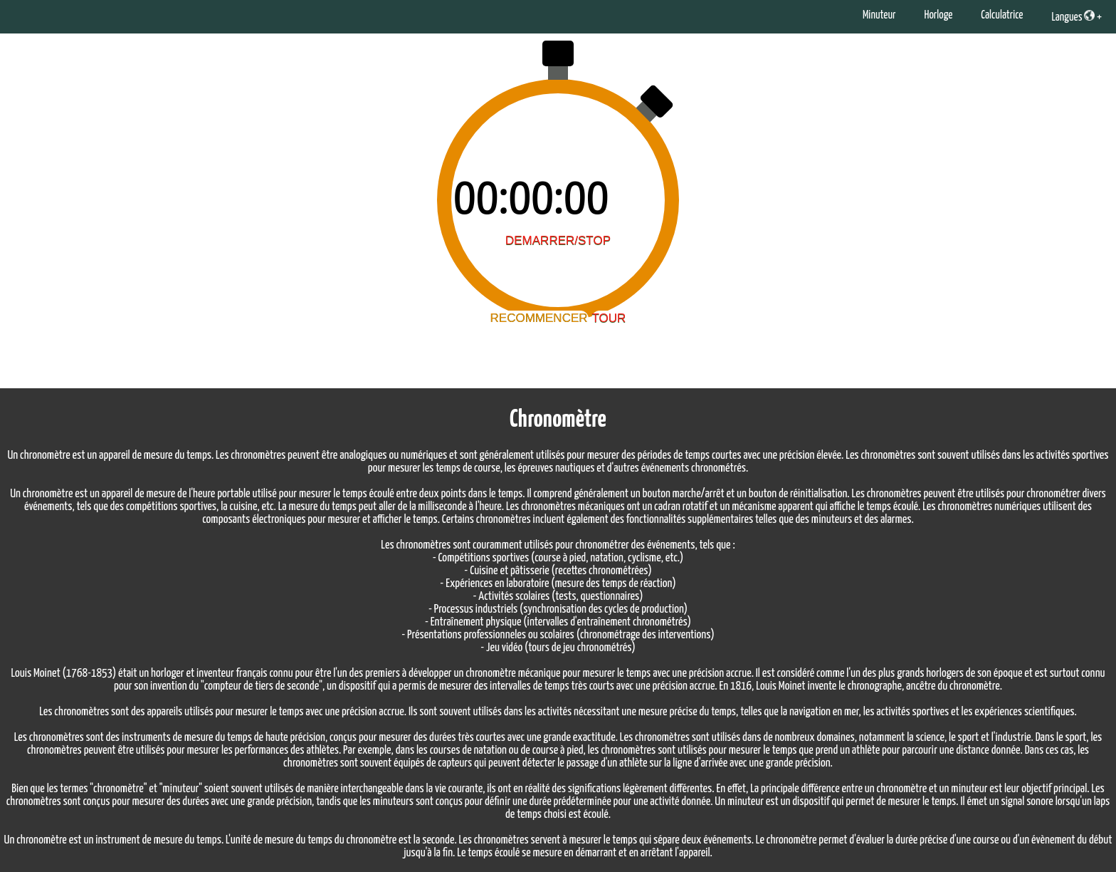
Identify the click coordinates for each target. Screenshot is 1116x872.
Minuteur (879, 15)
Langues (1073, 16)
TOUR (609, 318)
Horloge (938, 15)
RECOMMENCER (539, 318)
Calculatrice (1002, 15)
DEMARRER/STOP (558, 240)
